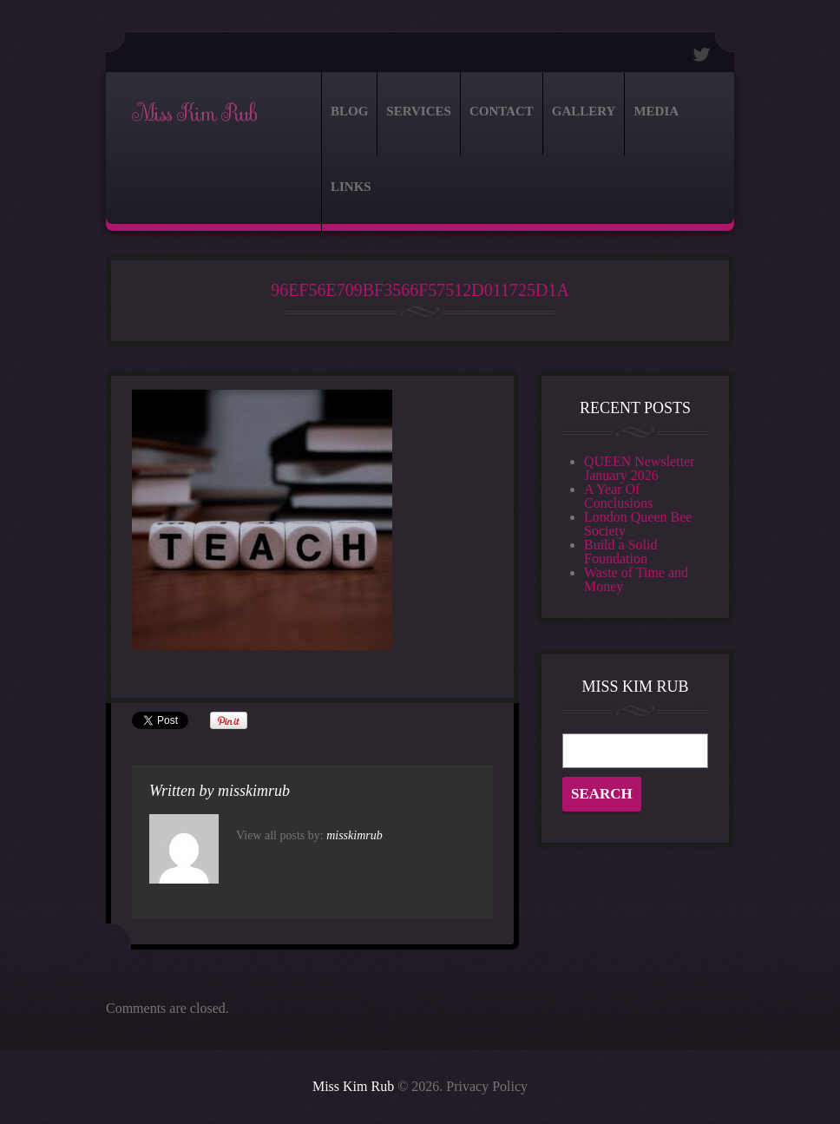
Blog (349, 111)
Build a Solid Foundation (620, 551)
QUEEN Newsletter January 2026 (639, 468)
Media (656, 111)
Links (351, 187)
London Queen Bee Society (638, 523)
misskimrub (254, 790)
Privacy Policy (487, 1086)
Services (418, 111)
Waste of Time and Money (636, 579)
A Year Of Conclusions (618, 496)
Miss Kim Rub (194, 113)
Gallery (584, 111)
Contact (501, 111)
